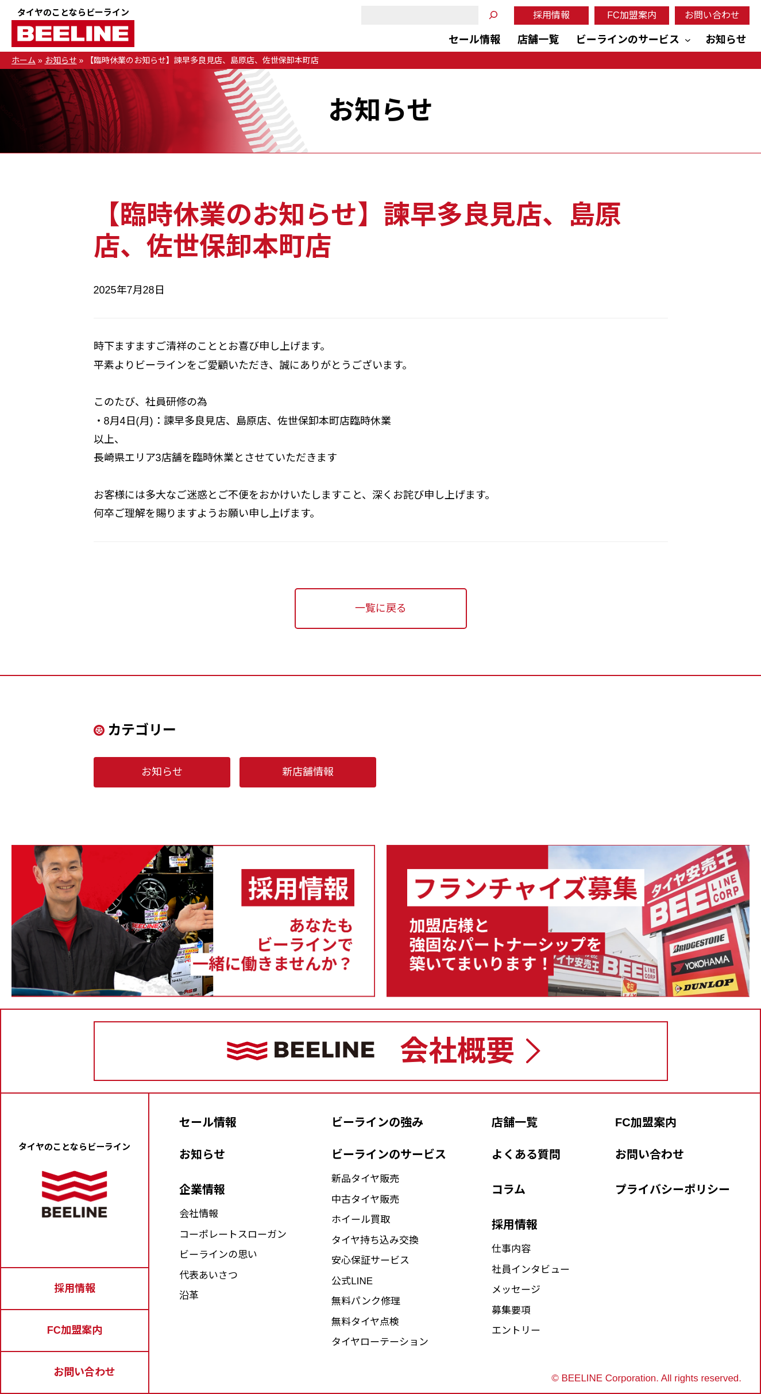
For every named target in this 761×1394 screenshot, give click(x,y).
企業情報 (202, 1189)
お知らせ (61, 60)
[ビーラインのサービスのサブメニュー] (688, 40)
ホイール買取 (360, 1219)
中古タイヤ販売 (365, 1199)
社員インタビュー (531, 1269)
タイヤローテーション (379, 1342)
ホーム (23, 60)
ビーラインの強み (377, 1122)
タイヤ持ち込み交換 (375, 1240)
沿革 (189, 1295)
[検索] (493, 15)
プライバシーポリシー (672, 1189)
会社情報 (198, 1213)
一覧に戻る (381, 608)
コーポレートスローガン (233, 1234)
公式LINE (352, 1281)
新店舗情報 (308, 772)
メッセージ (516, 1289)
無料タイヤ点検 (365, 1321)
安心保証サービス (370, 1260)
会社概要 (457, 1051)
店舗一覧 (515, 1122)
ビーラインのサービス (388, 1154)
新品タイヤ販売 (365, 1178)
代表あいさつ (208, 1275)
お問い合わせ (712, 15)
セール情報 (208, 1122)
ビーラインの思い (218, 1254)
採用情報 (551, 15)
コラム (509, 1189)
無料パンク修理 (365, 1301)
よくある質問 (526, 1154)
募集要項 (511, 1310)
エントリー (516, 1330)
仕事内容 (511, 1249)
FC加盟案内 (631, 15)
